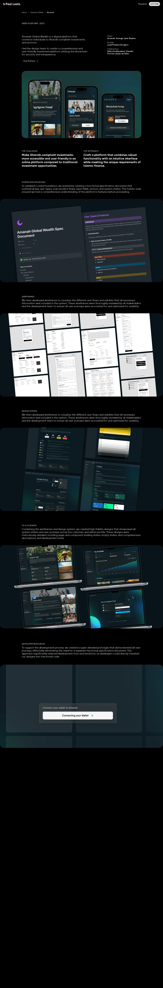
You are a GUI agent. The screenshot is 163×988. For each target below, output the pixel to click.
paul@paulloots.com (22, 975)
